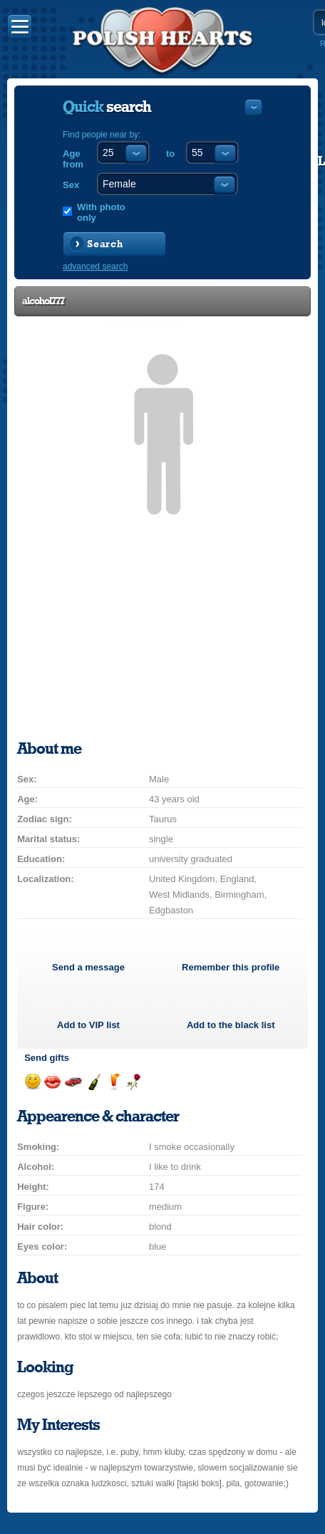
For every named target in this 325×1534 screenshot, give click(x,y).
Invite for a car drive (73, 1082)
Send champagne (94, 1082)
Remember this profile (230, 967)
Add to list (88, 1025)
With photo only (101, 212)
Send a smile (32, 1082)
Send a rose (133, 1082)
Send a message (88, 967)
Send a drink (113, 1082)
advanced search (95, 266)
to (170, 153)
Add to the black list (231, 1025)
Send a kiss (52, 1082)
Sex (71, 185)
